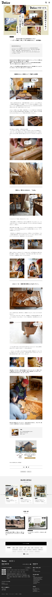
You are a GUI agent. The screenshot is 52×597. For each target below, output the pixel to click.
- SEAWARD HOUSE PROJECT (37, 578)
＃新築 (13, 547)
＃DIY (41, 547)
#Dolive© (8, 578)
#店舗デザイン (9, 575)
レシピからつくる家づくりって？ (26, 564)
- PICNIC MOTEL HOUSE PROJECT (38, 577)
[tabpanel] (26, 494)
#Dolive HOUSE (25, 575)
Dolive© (34, 570)
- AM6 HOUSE (35, 583)
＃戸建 (17, 547)
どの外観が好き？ (35, 590)
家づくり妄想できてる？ (36, 588)
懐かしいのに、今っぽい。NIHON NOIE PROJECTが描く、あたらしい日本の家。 (26, 500)
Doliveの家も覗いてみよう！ (36, 591)
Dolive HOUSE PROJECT (30, 530)
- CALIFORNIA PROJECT (36, 582)
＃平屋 (25, 547)
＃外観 (32, 547)
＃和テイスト (29, 471)
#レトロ (13, 575)
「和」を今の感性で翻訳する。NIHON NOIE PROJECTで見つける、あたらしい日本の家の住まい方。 (11, 500)
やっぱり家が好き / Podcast (36, 571)
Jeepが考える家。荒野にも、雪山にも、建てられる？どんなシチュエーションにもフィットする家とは (14, 533)
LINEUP (34, 576)
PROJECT (35, 564)
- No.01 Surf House (35, 581)
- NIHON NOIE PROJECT (36, 580)
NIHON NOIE (11, 36)
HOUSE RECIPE (5, 564)
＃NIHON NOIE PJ (23, 471)
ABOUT (34, 569)
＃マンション (21, 547)
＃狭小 (29, 547)
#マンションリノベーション (18, 575)
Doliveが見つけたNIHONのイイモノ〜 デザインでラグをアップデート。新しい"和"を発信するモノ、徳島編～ (40, 500)
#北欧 (28, 575)
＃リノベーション (37, 547)
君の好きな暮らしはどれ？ (36, 589)
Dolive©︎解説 (7, 530)
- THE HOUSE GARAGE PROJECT (37, 579)
